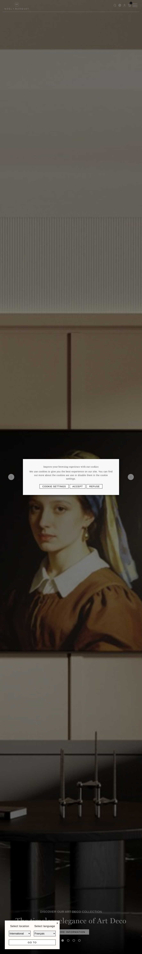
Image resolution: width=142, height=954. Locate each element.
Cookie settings (54, 486)
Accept (77, 486)
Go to (32, 942)
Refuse (94, 486)
